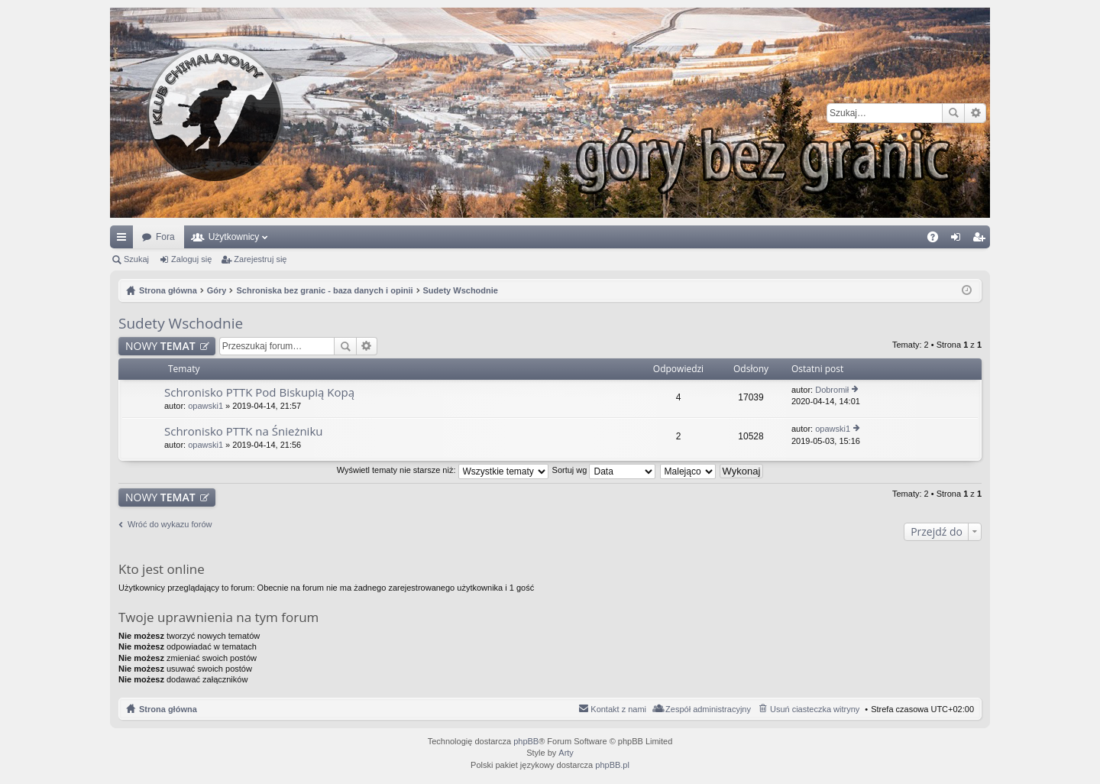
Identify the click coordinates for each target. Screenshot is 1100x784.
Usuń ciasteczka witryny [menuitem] (814, 709)
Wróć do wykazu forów (170, 524)
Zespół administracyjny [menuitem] (708, 709)
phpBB (526, 741)
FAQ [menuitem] (937, 240)
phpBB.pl (612, 764)
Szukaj (953, 113)
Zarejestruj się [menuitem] (981, 240)
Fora (165, 237)
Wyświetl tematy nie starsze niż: (442, 470)
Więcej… (124, 240)
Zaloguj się (191, 259)
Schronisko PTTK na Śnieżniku (243, 431)
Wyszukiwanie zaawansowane (975, 113)
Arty (566, 752)
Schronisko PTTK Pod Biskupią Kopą (259, 392)
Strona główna (168, 709)
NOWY (160, 346)
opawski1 (205, 405)
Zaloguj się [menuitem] (959, 240)
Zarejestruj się (260, 259)
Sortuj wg (604, 470)
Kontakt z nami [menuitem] (618, 709)
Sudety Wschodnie (180, 323)
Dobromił (832, 389)
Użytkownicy (234, 237)
